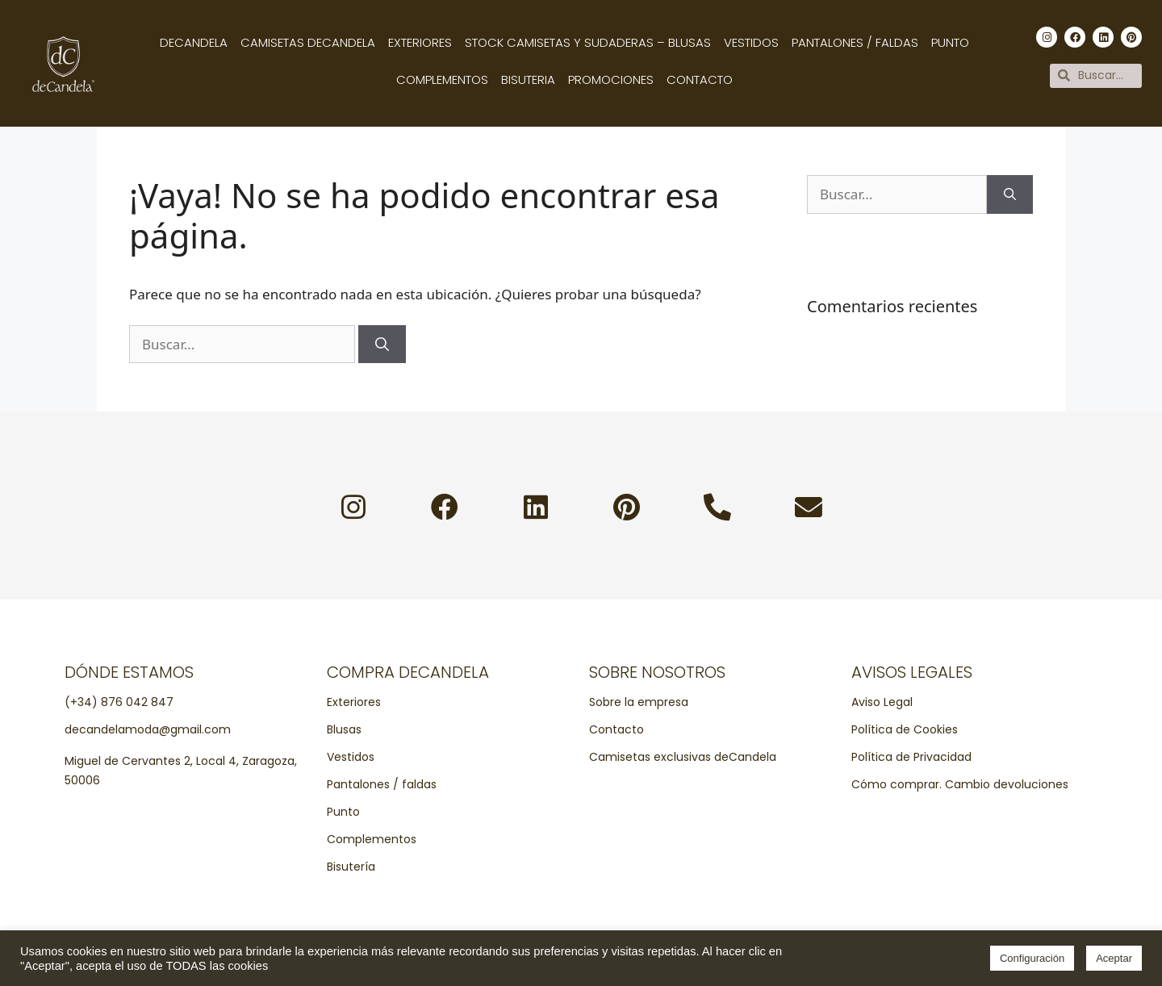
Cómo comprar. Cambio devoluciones (959, 786)
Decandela (194, 42)
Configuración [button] (1032, 958)
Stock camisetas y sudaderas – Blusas (588, 42)
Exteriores (420, 42)
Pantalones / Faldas (855, 42)
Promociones (611, 79)
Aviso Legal (882, 704)
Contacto (700, 79)
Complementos (442, 79)
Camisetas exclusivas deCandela (682, 758)
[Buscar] (382, 344)
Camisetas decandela (307, 42)
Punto (950, 42)
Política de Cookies (904, 731)
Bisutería (351, 868)
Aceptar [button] (1114, 958)
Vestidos (751, 42)
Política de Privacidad (911, 758)
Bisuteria (528, 79)
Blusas (344, 731)
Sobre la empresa (638, 704)
